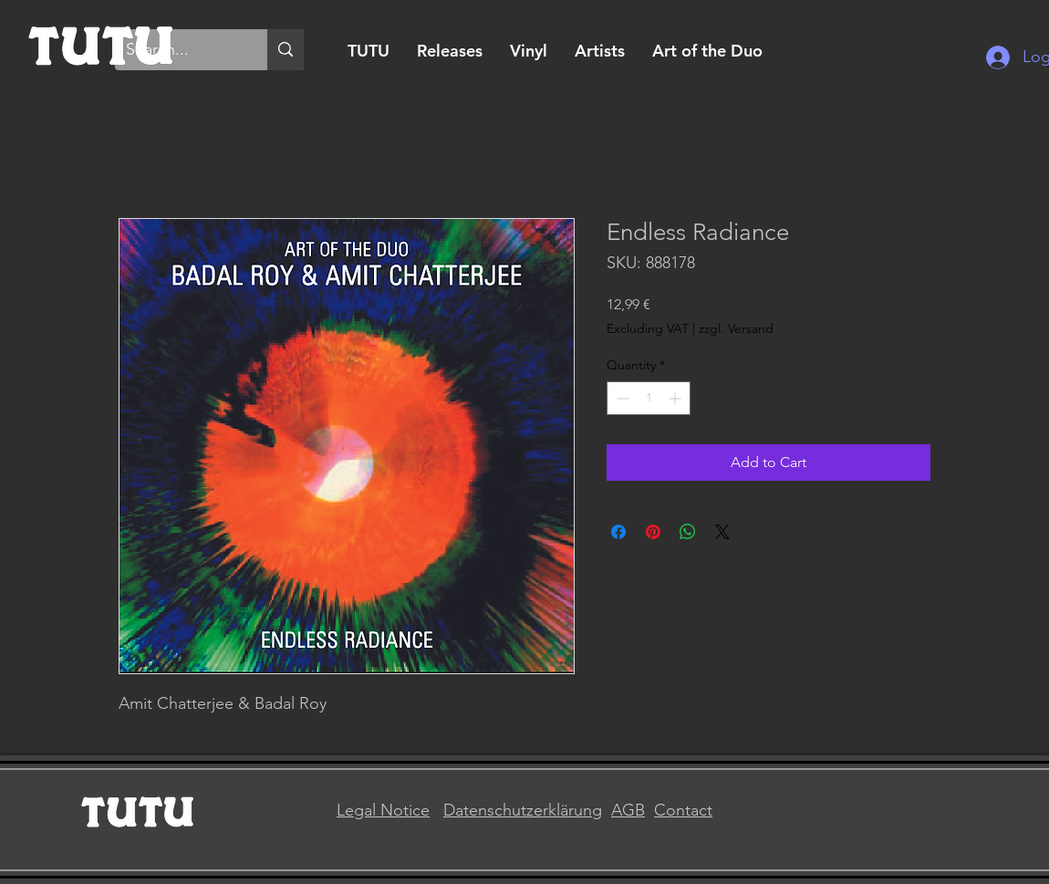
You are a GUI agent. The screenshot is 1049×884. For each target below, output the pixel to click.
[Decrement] (620, 398)
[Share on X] (722, 532)
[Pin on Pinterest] (653, 532)
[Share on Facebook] (618, 532)
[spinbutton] (648, 398)
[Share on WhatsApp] (688, 532)
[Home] (101, 43)
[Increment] (676, 398)
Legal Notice (383, 810)
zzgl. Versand (736, 328)
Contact (683, 810)
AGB (628, 810)
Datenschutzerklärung (522, 810)
